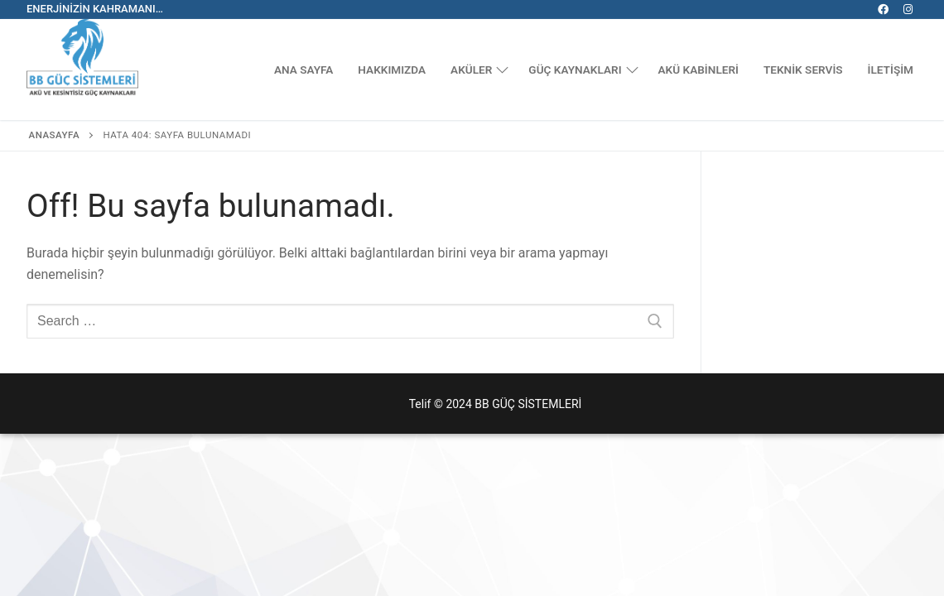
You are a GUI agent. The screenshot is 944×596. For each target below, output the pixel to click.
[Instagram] (908, 9)
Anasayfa (54, 135)
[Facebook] (883, 9)
